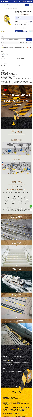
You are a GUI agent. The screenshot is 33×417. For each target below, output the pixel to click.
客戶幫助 (20, 1)
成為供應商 (15, 1)
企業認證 (24, 1)
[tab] (3, 54)
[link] (10, 8)
